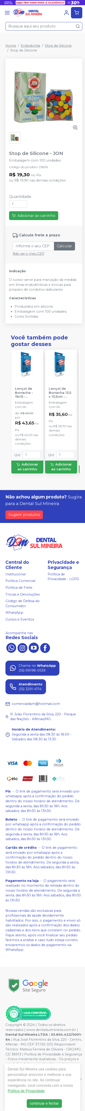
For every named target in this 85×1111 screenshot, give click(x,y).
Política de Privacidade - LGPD (63, 576)
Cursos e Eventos (19, 619)
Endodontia (30, 46)
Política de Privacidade (26, 1091)
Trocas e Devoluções (22, 594)
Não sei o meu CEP (28, 254)
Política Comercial (20, 581)
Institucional (15, 574)
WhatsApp (14, 613)
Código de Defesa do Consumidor (22, 603)
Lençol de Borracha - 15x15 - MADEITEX (24, 393)
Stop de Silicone (58, 46)
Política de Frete (18, 588)
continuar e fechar (44, 1103)
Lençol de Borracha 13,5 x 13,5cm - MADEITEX (60, 393)
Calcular (64, 246)
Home (10, 46)
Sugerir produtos (24, 515)
